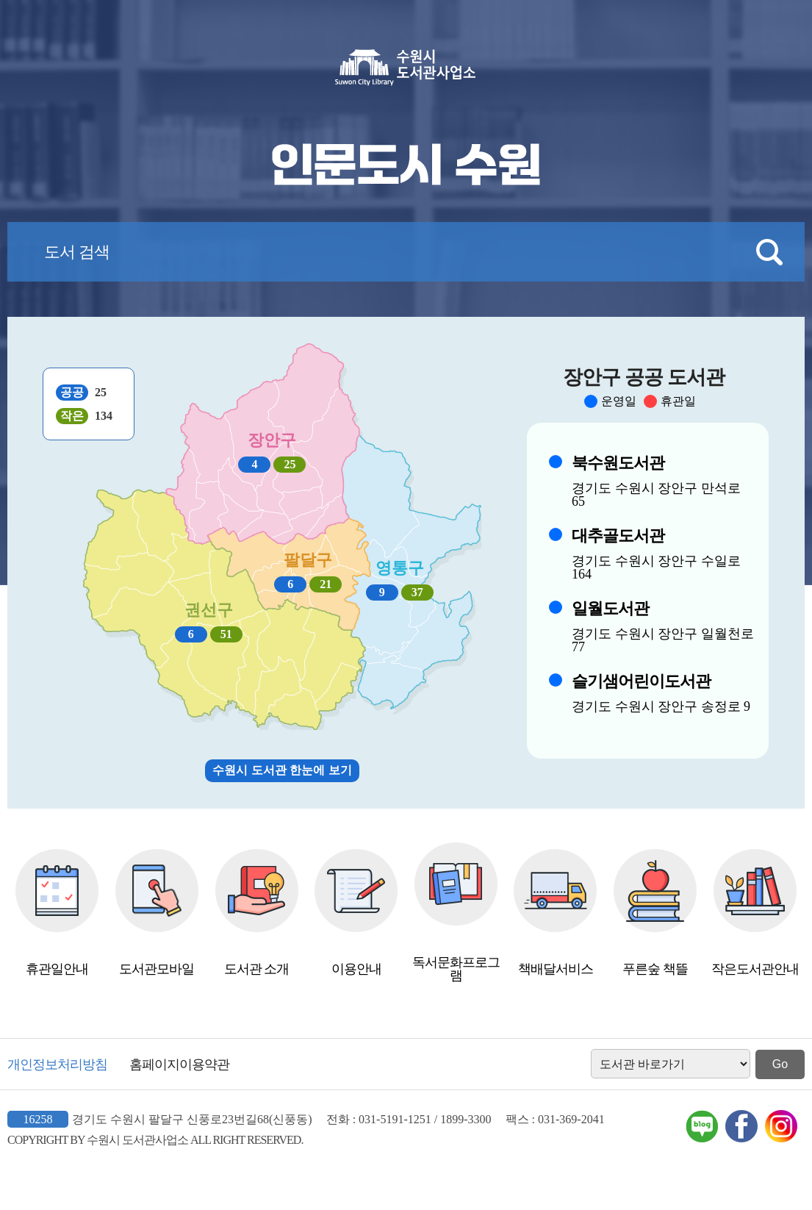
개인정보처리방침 (57, 1064)
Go (780, 1064)
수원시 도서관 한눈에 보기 (281, 770)
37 (417, 592)
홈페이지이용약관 (179, 1064)
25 (289, 464)
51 (226, 634)
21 (325, 584)
